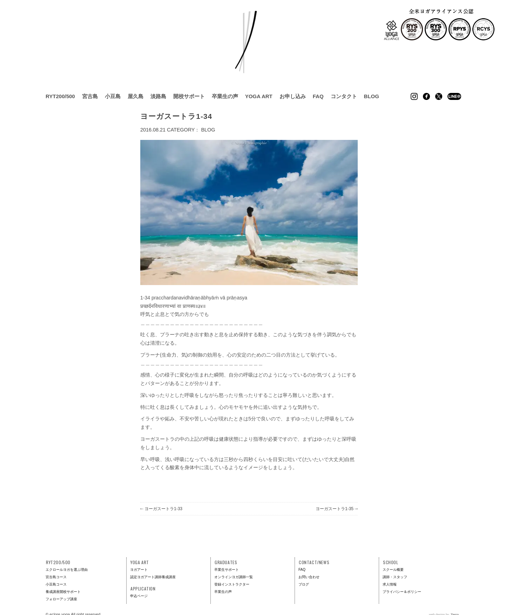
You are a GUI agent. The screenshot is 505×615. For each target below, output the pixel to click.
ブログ (303, 584)
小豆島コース (56, 584)
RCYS (483, 29)
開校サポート (189, 96)
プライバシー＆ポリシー (402, 592)
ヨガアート (139, 570)
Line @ (454, 96)
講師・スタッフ (395, 577)
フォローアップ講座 (61, 599)
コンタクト (344, 96)
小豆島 (113, 96)
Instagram (414, 96)
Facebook (426, 96)
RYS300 (436, 29)
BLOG (208, 130)
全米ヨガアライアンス (391, 30)
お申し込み (293, 96)
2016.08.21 (153, 130)
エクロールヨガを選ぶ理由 (67, 570)
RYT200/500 (60, 96)
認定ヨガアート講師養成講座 (153, 577)
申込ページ (139, 596)
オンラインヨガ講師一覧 (233, 577)
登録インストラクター (231, 584)
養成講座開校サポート (63, 592)
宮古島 (90, 96)
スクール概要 (393, 570)
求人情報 (390, 584)
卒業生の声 (225, 96)
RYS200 (412, 29)
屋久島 (135, 96)
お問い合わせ (308, 577)
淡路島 (158, 96)
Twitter (438, 96)
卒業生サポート (226, 570)
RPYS (460, 29)
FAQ (318, 96)
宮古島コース (56, 577)
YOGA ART (258, 96)
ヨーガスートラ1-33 (161, 508)
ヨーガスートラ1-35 (337, 508)
